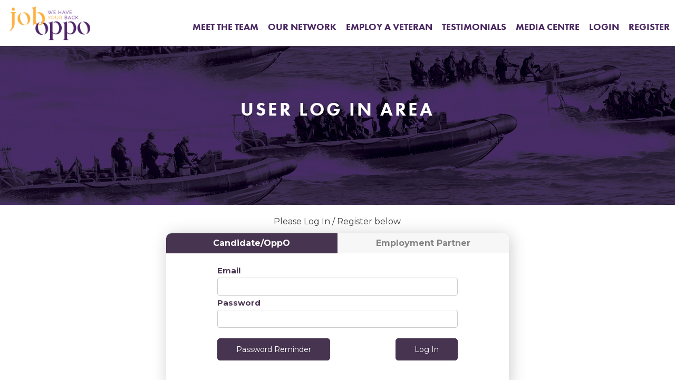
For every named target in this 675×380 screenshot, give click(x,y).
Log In (426, 349)
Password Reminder (273, 349)
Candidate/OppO (251, 243)
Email (228, 270)
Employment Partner (423, 243)
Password (239, 303)
